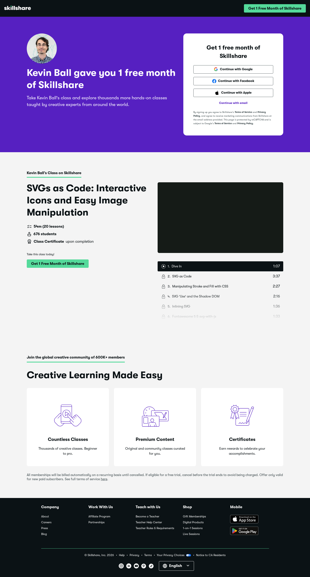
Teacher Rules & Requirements (155, 528)
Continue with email (233, 103)
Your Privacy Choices (174, 555)
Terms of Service (243, 112)
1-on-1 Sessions (193, 528)
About (45, 516)
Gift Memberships (194, 516)
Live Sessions (191, 534)
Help (122, 555)
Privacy (134, 555)
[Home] (17, 8)
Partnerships (96, 522)
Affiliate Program (99, 516)
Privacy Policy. (245, 123)
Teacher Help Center (149, 522)
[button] (275, 8)
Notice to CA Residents (211, 555)
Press (44, 528)
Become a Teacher (147, 516)
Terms (148, 555)
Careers (46, 522)
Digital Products (193, 522)
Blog (44, 534)
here (104, 479)
